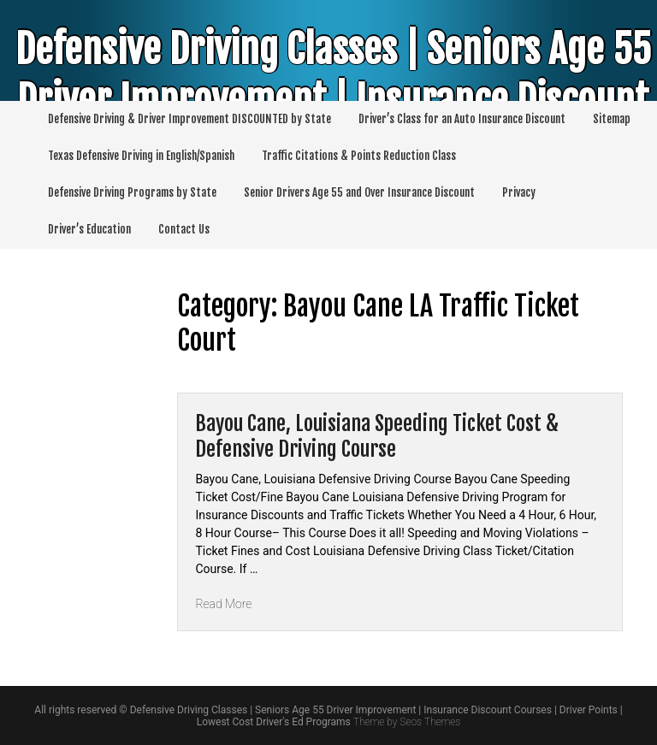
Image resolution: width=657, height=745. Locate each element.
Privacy (519, 192)
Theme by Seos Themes (406, 722)
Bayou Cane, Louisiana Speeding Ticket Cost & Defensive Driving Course (377, 436)
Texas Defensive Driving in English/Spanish (141, 156)
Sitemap (611, 119)
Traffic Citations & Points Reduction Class (359, 156)
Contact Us (184, 229)
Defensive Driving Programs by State (132, 192)
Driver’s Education (89, 229)
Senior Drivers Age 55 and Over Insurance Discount (359, 192)
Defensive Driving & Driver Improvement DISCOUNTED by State (189, 119)
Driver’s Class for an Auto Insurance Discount (461, 119)
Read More (223, 604)
